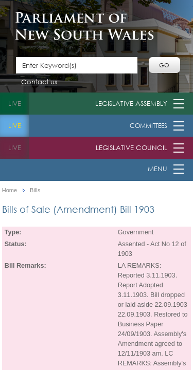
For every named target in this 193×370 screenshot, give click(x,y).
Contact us (39, 82)
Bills (35, 190)
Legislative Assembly (131, 103)
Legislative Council (131, 147)
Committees (148, 125)
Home (9, 190)
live (14, 103)
